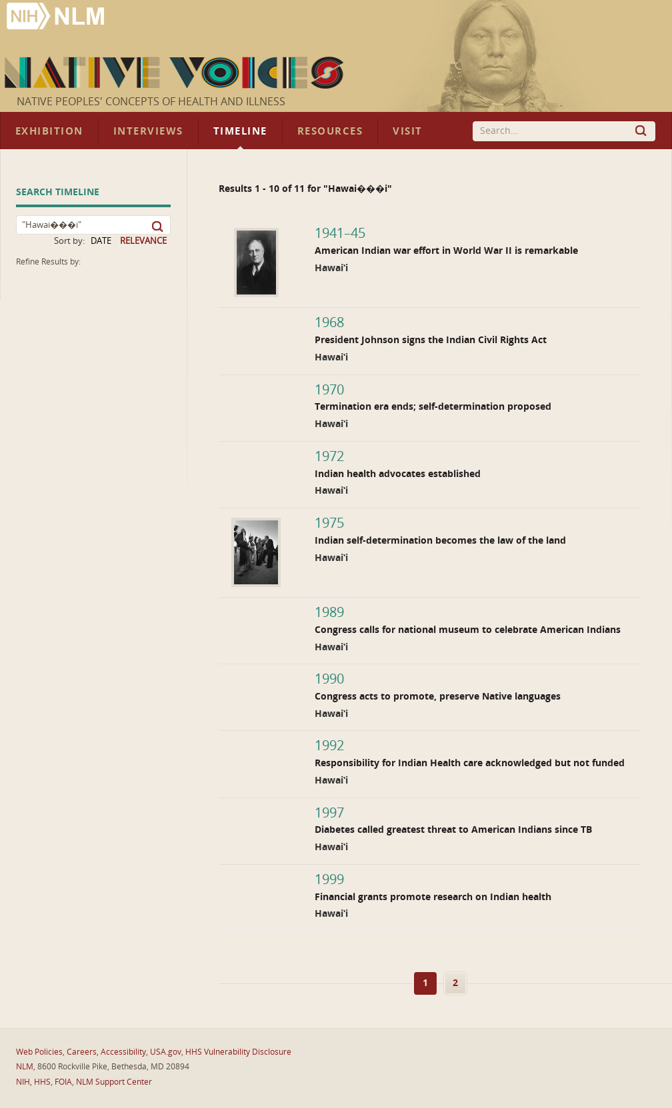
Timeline (240, 131)
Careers (82, 1052)
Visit (408, 131)
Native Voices (175, 73)
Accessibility (123, 1052)
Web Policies (39, 1052)
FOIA (63, 1082)
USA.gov (165, 1052)
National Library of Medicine (56, 18)
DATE (101, 241)
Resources (330, 131)
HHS (42, 1082)
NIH (23, 1082)
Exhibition (49, 131)
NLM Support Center (114, 1082)
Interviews (148, 131)
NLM (24, 1066)
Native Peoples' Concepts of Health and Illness (151, 101)
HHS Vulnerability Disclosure (238, 1052)
